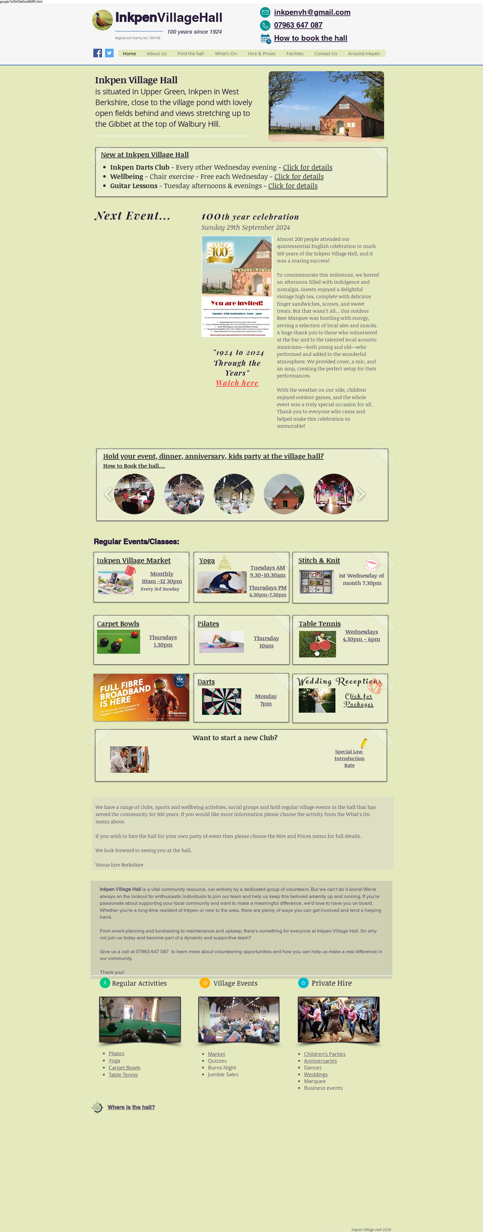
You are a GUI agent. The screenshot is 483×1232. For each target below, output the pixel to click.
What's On (358, 814)
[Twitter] (109, 53)
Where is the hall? (131, 1107)
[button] (326, 106)
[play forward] (361, 494)
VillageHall (190, 17)
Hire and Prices (293, 836)
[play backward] (109, 494)
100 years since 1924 (194, 31)
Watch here (237, 382)
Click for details (307, 166)
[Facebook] (97, 53)
